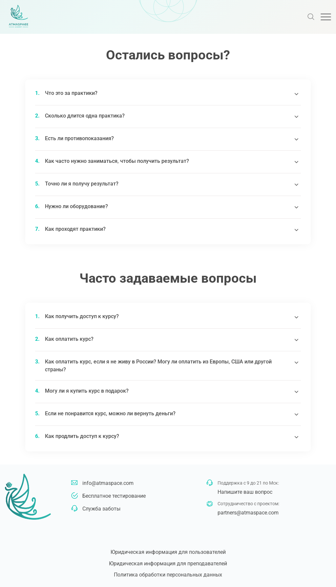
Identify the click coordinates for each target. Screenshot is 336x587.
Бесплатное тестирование (114, 496)
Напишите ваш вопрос (245, 492)
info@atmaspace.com (108, 483)
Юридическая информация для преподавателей (168, 563)
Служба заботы (101, 509)
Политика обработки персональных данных (168, 575)
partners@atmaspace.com (248, 513)
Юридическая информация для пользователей (168, 552)
